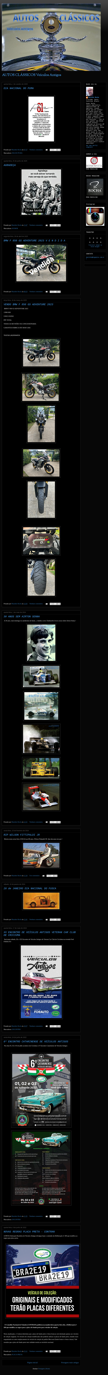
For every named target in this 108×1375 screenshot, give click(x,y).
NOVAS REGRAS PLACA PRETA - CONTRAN (29, 1231)
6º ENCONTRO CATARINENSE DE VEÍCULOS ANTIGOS (36, 1041)
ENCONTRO (16, 1029)
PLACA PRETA (17, 1354)
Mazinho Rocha (93, 97)
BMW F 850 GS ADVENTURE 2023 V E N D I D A (34, 240)
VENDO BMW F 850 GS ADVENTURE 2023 (28, 304)
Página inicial (32, 1362)
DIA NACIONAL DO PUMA (19, 88)
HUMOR (15, 228)
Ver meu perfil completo (92, 146)
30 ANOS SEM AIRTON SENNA (22, 616)
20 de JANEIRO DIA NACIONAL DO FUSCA (30, 888)
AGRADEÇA (10, 165)
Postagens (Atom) (44, 1369)
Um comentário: (34, 875)
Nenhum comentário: (36, 150)
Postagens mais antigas (70, 1362)
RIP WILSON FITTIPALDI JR (22, 835)
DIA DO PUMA (17, 153)
